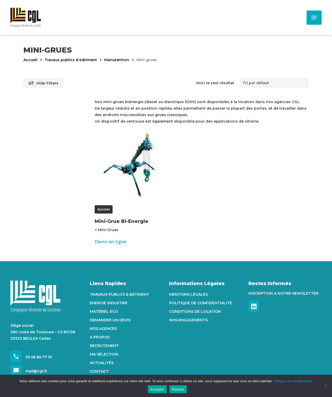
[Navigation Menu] (314, 17)
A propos (100, 337)
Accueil (30, 60)
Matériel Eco (104, 311)
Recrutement (104, 345)
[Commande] (274, 83)
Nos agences (103, 328)
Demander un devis (110, 320)
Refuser (178, 389)
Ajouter (103, 209)
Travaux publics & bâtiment (71, 60)
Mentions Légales (188, 294)
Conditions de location (195, 311)
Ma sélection (104, 354)
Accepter (157, 389)
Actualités (102, 362)
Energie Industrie (109, 303)
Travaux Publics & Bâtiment (119, 294)
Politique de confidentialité (200, 303)
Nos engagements (188, 320)
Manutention (116, 60)
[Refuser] (325, 385)
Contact (99, 371)
